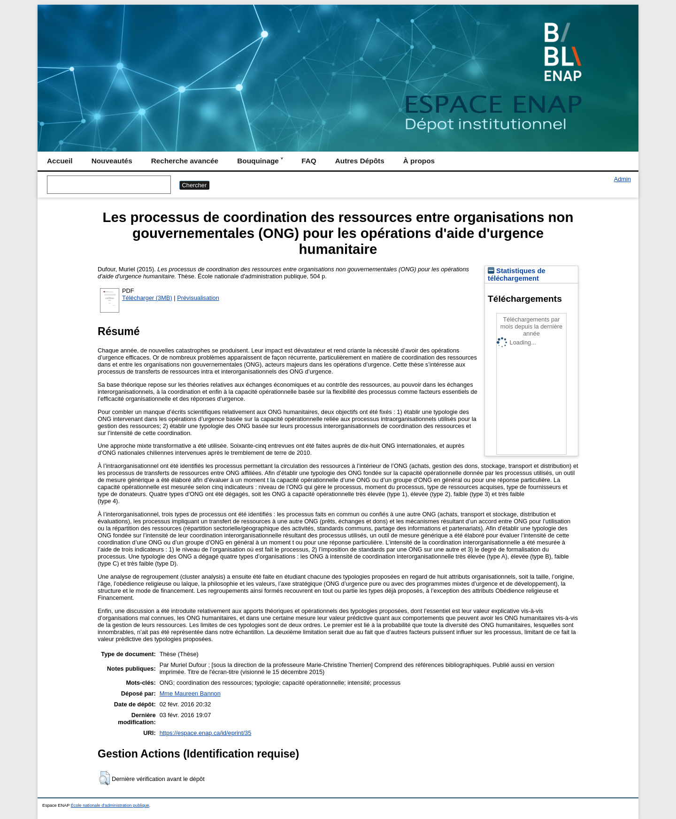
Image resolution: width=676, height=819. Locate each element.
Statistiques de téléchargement (516, 274)
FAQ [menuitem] (308, 161)
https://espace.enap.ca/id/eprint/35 (206, 732)
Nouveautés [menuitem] (112, 161)
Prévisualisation (198, 297)
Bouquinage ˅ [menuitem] (260, 161)
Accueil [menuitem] (60, 161)
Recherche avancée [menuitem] (184, 161)
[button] (104, 778)
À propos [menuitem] (419, 161)
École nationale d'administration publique (110, 805)
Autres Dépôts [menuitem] (359, 161)
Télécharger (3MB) (147, 297)
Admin (622, 179)
